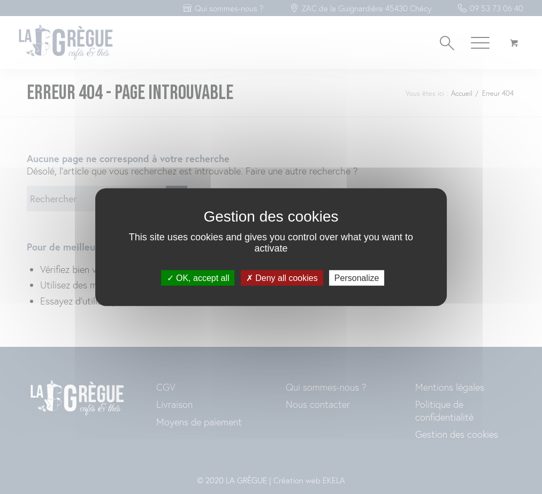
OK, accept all (198, 278)
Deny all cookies (282, 278)
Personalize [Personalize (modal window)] (356, 278)
